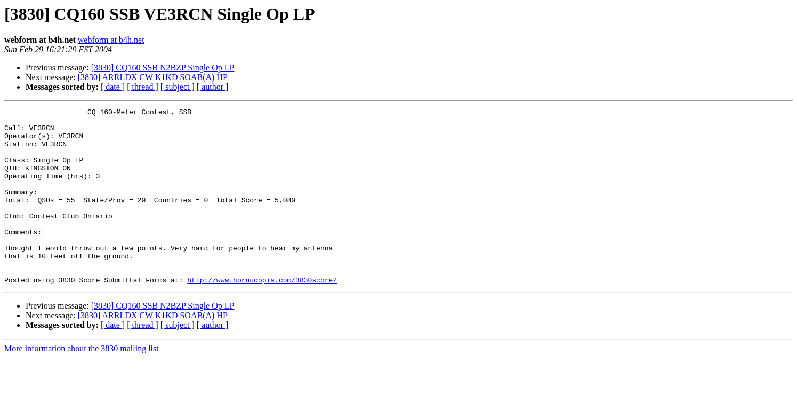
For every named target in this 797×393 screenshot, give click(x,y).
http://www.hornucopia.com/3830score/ (262, 315)
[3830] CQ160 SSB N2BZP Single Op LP (163, 67)
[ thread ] (142, 86)
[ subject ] (177, 86)
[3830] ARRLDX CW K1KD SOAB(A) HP (153, 77)
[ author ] (213, 86)
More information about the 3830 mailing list (81, 383)
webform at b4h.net (111, 39)
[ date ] (113, 86)
